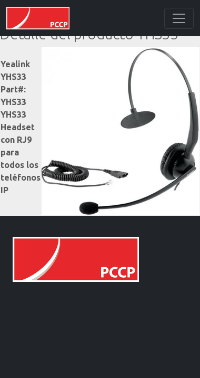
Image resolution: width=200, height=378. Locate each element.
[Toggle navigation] (179, 18)
